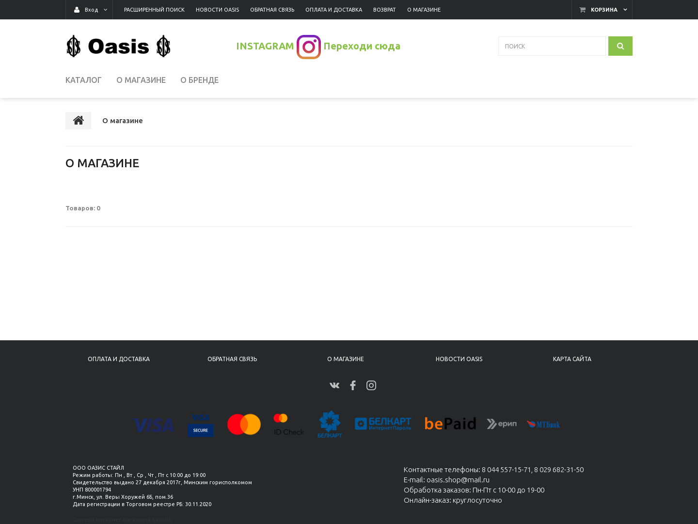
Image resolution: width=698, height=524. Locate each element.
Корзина (604, 10)
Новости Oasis (459, 359)
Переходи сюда (361, 45)
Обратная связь (232, 359)
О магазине (345, 359)
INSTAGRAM (265, 45)
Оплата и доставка (119, 359)
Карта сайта (572, 359)
